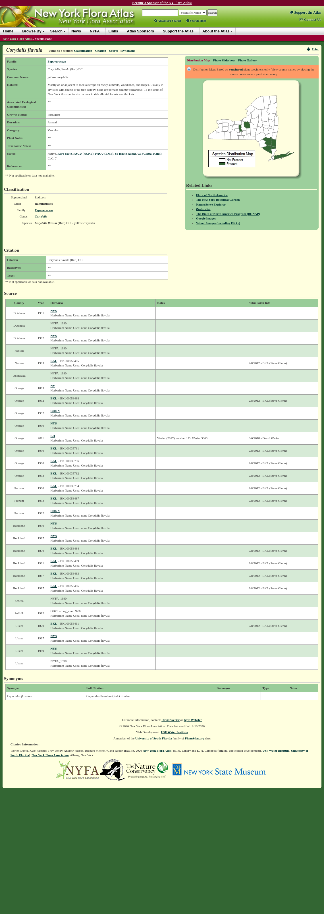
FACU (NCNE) (83, 153)
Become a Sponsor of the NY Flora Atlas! (162, 3)
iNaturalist (203, 209)
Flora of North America (212, 195)
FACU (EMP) (104, 153)
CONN (55, 411)
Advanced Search (167, 20)
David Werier (170, 720)
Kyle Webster (193, 720)
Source (113, 50)
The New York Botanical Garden (218, 199)
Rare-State (64, 153)
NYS (54, 310)
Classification (83, 50)
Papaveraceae (56, 61)
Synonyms (128, 50)
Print (313, 49)
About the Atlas (216, 31)
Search (56, 31)
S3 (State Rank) (125, 153)
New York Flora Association (50, 755)
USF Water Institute (174, 732)
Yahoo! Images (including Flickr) (218, 223)
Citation (100, 50)
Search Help (196, 20)
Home (8, 31)
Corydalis (41, 216)
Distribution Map (198, 60)
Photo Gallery (247, 60)
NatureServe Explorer (211, 204)
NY (53, 385)
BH (53, 436)
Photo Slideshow (224, 60)
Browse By (31, 31)
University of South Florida (153, 738)
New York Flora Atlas (17, 38)
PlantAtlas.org (194, 738)
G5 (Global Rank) (149, 153)
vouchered (236, 69)
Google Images (206, 218)
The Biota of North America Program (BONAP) (228, 213)
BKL (54, 360)
